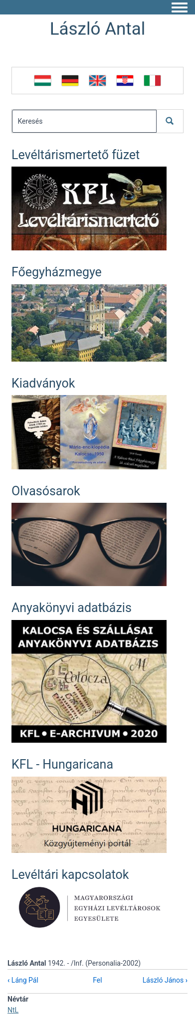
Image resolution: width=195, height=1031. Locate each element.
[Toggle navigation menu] (180, 7)
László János (165, 980)
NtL (12, 1010)
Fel (97, 980)
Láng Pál (22, 980)
